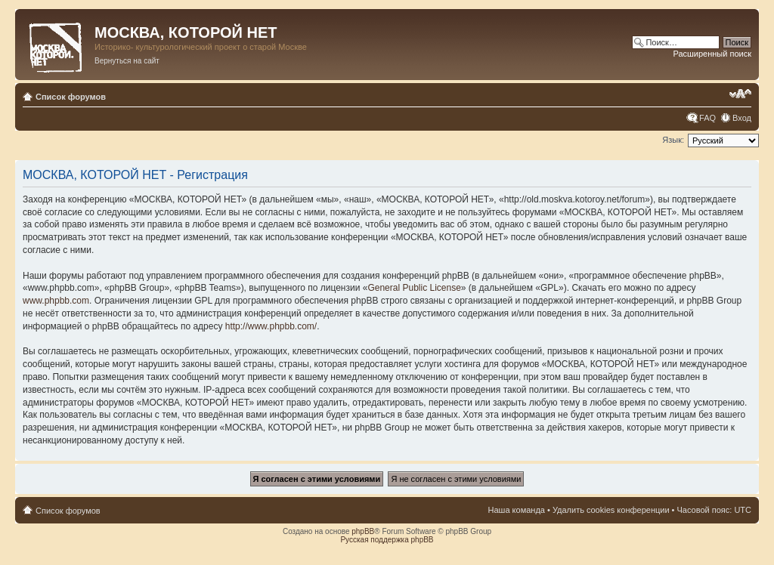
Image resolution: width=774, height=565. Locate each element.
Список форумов (71, 96)
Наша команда (516, 509)
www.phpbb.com (56, 300)
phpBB (362, 531)
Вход (741, 117)
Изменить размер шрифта (740, 93)
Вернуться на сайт (126, 61)
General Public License (413, 287)
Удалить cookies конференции (611, 509)
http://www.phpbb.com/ (271, 326)
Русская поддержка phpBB (386, 540)
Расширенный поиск (712, 53)
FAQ (707, 117)
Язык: (673, 139)
